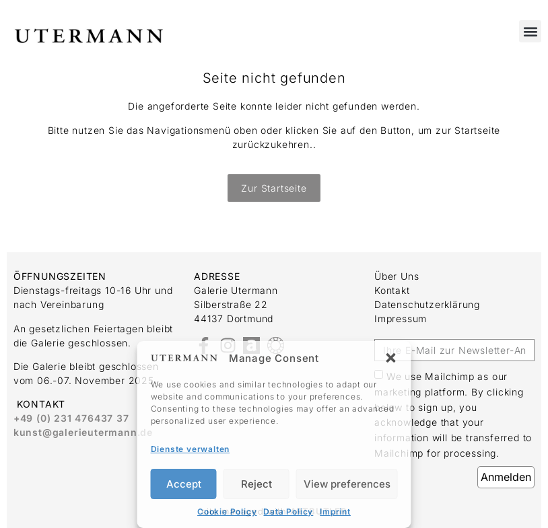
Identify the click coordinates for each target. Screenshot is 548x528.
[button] (391, 358)
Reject (256, 484)
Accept (183, 484)
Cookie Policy (226, 511)
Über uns (396, 276)
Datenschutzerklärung (427, 304)
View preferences (347, 484)
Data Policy (288, 511)
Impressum (400, 318)
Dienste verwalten (190, 449)
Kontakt (392, 290)
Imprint (335, 511)
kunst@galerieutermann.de (83, 432)
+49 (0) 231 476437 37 (71, 418)
